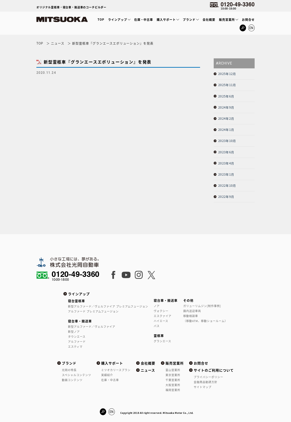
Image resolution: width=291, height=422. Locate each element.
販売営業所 (227, 19)
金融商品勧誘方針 (205, 382)
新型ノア (74, 332)
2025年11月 (227, 85)
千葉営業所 (173, 380)
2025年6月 (226, 96)
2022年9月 (226, 196)
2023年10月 (227, 141)
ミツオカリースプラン (115, 370)
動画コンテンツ (72, 380)
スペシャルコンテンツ (76, 375)
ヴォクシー (161, 311)
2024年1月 (226, 129)
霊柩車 (159, 335)
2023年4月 (226, 163)
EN (251, 28)
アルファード (77, 342)
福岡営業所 (173, 390)
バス (157, 326)
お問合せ (248, 19)
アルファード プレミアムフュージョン (93, 311)
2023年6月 (226, 152)
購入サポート (166, 19)
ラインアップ (117, 19)
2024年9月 (226, 107)
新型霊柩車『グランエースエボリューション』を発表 (97, 62)
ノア (157, 306)
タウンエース (76, 337)
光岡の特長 (69, 370)
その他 (188, 300)
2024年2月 (226, 118)
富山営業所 (173, 370)
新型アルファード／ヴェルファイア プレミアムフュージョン (108, 306)
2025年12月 (227, 74)
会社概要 (209, 19)
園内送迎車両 (192, 311)
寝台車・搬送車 (80, 321)
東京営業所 (173, 375)
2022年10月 (227, 185)
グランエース (162, 341)
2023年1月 (226, 174)
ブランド (189, 19)
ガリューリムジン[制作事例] (202, 306)
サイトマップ (202, 387)
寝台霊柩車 (76, 300)
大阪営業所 (173, 385)
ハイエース (161, 321)
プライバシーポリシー (208, 377)
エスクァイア (162, 316)
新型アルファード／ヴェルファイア (91, 327)
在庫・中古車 (143, 19)
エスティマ (75, 347)
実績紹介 (107, 375)
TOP (101, 19)
